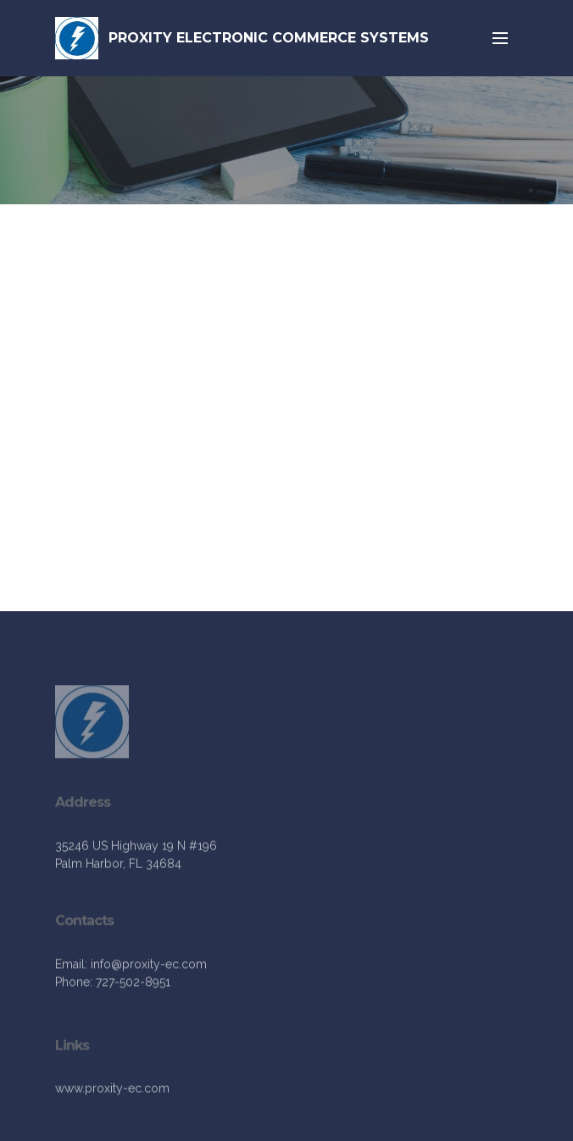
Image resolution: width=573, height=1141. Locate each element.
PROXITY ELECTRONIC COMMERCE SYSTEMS (268, 38)
